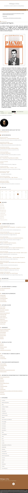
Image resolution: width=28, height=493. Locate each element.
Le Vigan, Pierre (3, 322)
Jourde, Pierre (2, 323)
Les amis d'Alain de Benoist (5, 288)
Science (3, 457)
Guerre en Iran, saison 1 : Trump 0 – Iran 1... (9, 167)
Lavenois (2, 238)
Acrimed (1, 387)
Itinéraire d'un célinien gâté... (14, 233)
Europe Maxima (3, 332)
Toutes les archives (3, 219)
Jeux (2, 438)
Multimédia (4, 447)
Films (3, 432)
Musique (3, 449)
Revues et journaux (5, 455)
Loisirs (3, 442)
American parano (3, 371)
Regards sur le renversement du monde (7, 370)
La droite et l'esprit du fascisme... (10, 242)
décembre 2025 (3, 210)
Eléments (2, 345)
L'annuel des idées (3, 386)
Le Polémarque (3, 296)
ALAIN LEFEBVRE (3, 227)
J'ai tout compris (3, 335)
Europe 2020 (2, 368)
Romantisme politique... (5, 182)
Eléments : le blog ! (3, 347)
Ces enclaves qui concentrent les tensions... (14, 238)
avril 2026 (2, 204)
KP (0, 242)
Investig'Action (2, 389)
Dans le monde (5, 415)
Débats (3, 417)
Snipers (3, 459)
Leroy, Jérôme (2, 306)
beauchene (2, 268)
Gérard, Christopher (4, 320)
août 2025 (2, 216)
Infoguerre (2, 381)
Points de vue (4, 453)
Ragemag (1, 337)
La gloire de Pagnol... (7, 23)
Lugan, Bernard (3, 316)
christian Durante (3, 233)
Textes (3, 466)
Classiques (4, 411)
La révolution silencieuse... (5, 153)
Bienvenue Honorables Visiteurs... (13, 268)
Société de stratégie (4, 298)
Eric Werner (2, 289)
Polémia (1, 378)
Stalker (1, 355)
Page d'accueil (5, 16)
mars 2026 (2, 205)
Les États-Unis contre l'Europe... (11, 273)
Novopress (2, 380)
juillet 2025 (2, 218)
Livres (3, 440)
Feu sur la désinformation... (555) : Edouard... (9, 177)
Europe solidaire (3, 363)
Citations (3, 409)
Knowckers (2, 392)
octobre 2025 (2, 213)
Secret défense (3, 299)
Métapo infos (14, 4)
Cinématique (2, 356)
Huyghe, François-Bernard (5, 313)
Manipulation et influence (6, 445)
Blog (2, 404)
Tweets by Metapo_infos (4, 131)
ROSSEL (1, 273)
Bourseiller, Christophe (4, 309)
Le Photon (2, 348)
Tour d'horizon (4, 468)
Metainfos (2, 338)
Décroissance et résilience (7, 419)
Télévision (4, 464)
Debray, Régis (2, 308)
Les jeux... (2, 162)
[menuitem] (14, 14)
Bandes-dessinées (5, 402)
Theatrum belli (2, 295)
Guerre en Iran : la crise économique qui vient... (9, 138)
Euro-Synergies (3, 333)
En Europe (4, 425)
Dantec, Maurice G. (3, 317)
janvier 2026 (2, 208)
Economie (4, 423)
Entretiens (4, 428)
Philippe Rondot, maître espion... (6, 143)
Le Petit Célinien (3, 358)
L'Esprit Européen (3, 365)
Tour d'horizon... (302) (4, 172)
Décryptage (4, 421)
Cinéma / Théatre (5, 406)
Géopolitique (4, 434)
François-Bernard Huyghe (4, 376)
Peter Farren (2, 257)
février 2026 (2, 207)
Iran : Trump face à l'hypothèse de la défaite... (9, 157)
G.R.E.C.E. (2, 343)
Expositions (4, 430)
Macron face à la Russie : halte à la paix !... (19, 252)
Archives (3, 400)
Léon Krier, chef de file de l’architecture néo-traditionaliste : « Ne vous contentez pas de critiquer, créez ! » (13, 14)
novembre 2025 (3, 211)
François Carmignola (4, 247)
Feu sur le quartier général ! (5, 329)
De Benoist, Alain (3, 314)
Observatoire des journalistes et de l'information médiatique (11, 390)
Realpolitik (2, 366)
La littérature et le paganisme (5, 350)
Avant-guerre (2, 394)
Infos (3, 436)
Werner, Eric (2, 311)
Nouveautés (4, 451)
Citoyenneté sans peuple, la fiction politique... (9, 148)
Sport (3, 462)
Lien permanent (20, 111)
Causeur (1, 384)
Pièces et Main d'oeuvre (4, 383)
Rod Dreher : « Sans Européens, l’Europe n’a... (16, 257)
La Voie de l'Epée (3, 301)
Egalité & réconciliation (4, 330)
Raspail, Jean (2, 319)
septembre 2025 (3, 214)
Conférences (4, 413)
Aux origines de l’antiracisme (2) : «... (17, 247)
